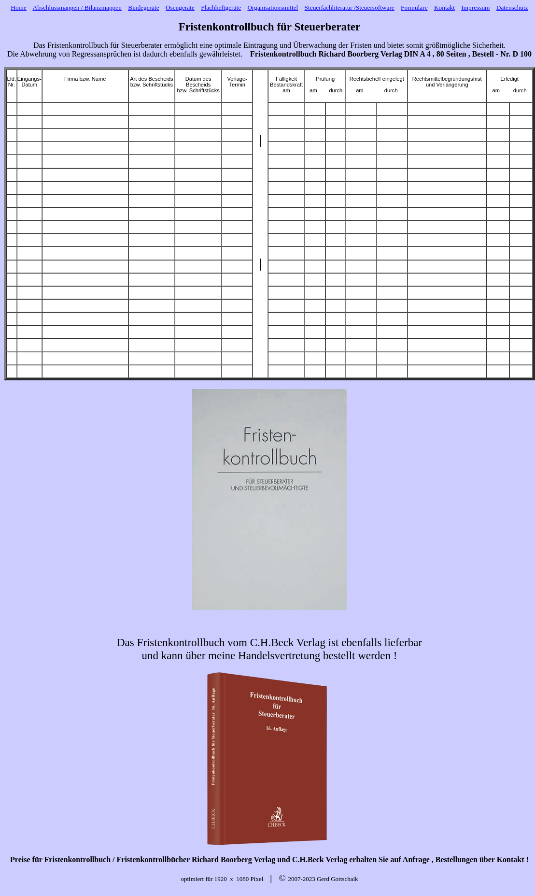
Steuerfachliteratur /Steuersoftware (349, 7)
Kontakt (444, 7)
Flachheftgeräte (221, 7)
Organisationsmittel (272, 7)
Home (19, 7)
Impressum (475, 7)
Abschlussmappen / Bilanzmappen (77, 7)
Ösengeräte (180, 7)
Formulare (414, 7)
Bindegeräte (143, 7)
